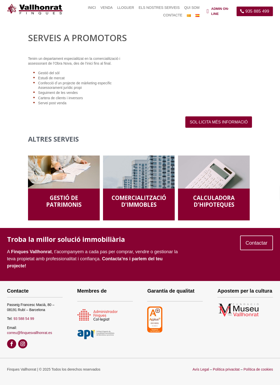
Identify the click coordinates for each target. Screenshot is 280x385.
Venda (106, 8)
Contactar (257, 243)
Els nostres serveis (159, 8)
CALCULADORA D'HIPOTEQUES (214, 201)
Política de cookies (258, 369)
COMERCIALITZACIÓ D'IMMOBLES (139, 201)
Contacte (172, 15)
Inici (92, 8)
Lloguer (125, 8)
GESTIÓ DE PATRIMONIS (64, 201)
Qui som (191, 8)
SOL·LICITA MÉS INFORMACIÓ (219, 122)
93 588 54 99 (23, 319)
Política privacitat (226, 369)
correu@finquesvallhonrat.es (29, 333)
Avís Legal (200, 369)
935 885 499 (257, 11)
